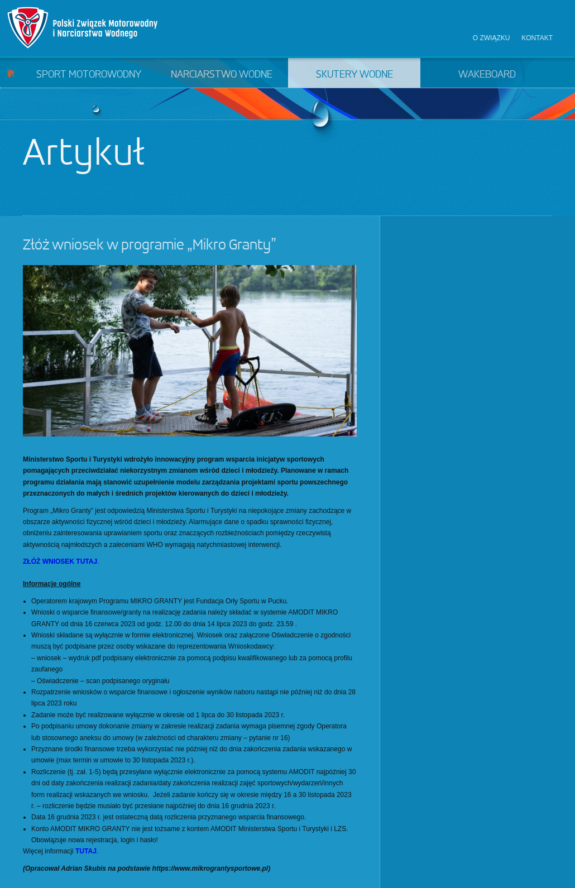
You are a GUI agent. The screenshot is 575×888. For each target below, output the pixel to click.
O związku (491, 38)
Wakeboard (487, 74)
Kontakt (537, 38)
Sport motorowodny (88, 74)
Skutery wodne (354, 74)
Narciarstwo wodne (221, 74)
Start (11, 73)
